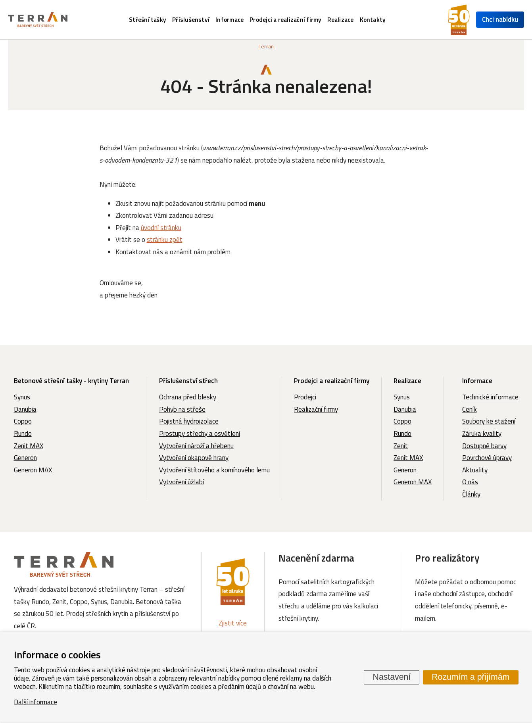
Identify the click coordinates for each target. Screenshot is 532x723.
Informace (477, 381)
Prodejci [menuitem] (305, 397)
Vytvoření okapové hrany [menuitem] (194, 458)
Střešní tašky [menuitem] (147, 19)
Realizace (407, 381)
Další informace (35, 701)
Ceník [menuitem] (469, 409)
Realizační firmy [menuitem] (316, 409)
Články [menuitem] (471, 494)
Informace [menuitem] (229, 19)
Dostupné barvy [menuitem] (484, 446)
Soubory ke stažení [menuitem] (488, 421)
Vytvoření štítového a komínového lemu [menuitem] (214, 470)
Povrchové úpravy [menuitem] (487, 458)
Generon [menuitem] (25, 458)
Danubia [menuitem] (25, 409)
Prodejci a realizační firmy (331, 381)
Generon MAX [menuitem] (33, 470)
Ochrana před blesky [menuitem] (187, 397)
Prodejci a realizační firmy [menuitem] (285, 19)
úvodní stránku (161, 227)
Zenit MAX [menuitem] (28, 446)
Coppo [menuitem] (23, 421)
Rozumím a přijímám (470, 677)
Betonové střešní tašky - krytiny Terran (71, 381)
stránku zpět (164, 239)
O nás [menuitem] (470, 482)
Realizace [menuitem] (340, 19)
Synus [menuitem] (22, 397)
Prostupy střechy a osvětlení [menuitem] (199, 433)
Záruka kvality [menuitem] (481, 433)
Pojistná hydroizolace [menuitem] (189, 421)
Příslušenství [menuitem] (190, 19)
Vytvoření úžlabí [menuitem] (181, 482)
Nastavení (392, 677)
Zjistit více (233, 623)
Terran (266, 46)
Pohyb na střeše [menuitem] (182, 409)
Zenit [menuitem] (401, 446)
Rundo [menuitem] (23, 433)
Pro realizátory (447, 558)
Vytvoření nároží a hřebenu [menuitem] (196, 446)
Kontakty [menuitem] (373, 19)
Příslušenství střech (188, 381)
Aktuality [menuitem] (475, 470)
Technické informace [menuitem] (490, 397)
